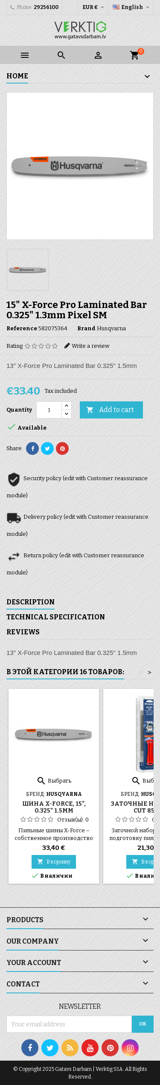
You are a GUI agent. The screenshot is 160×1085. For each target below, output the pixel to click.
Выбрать (53, 780)
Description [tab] (30, 602)
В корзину (53, 861)
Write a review (90, 346)
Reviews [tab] (23, 632)
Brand (86, 328)
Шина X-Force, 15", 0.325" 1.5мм (54, 807)
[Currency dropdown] (94, 7)
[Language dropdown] (132, 7)
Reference (21, 328)
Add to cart (110, 410)
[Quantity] (49, 409)
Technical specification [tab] (55, 617)
